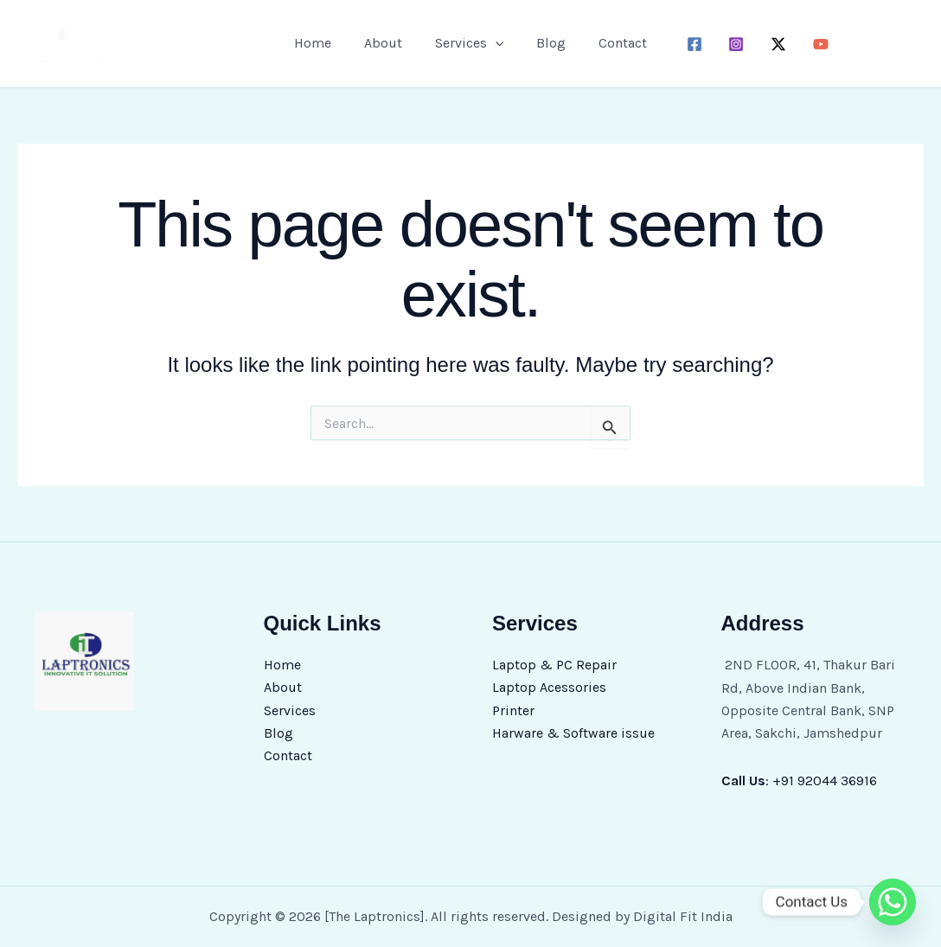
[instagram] (726, 44)
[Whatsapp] (892, 902)
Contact (612, 43)
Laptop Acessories (549, 688)
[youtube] (811, 44)
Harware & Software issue (573, 733)
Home (323, 43)
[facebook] (684, 44)
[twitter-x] (768, 44)
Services (469, 43)
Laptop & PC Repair (554, 664)
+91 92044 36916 (824, 780)
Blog (545, 43)
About (388, 43)
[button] (495, 43)
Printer (513, 710)
